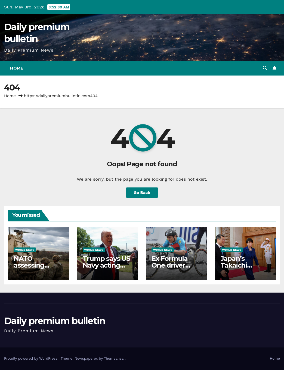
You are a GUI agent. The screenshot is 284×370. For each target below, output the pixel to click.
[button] (265, 68)
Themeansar (114, 358)
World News (24, 249)
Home (16, 68)
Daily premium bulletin (54, 321)
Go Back (142, 192)
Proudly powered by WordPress (31, 358)
